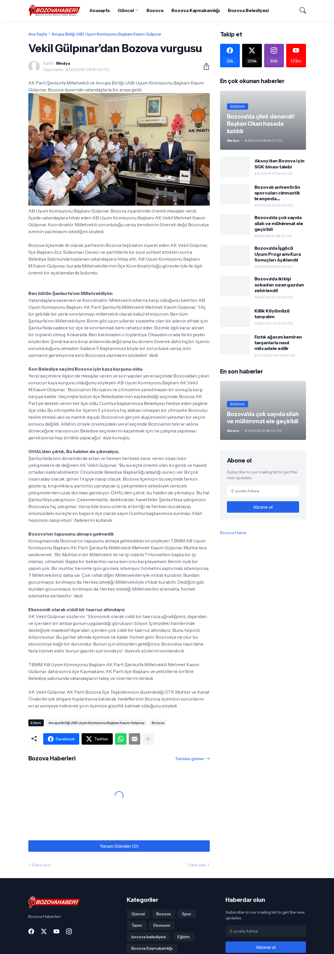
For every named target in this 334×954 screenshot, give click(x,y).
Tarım (136, 925)
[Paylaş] (204, 66)
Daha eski (197, 865)
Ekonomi (161, 925)
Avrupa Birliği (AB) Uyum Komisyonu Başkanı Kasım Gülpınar (106, 34)
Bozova (155, 10)
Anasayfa (99, 10)
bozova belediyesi (148, 936)
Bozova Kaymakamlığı (195, 10)
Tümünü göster (189, 758)
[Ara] (300, 10)
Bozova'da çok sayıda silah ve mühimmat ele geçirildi (278, 223)
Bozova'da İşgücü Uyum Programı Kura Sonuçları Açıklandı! (277, 254)
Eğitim (183, 936)
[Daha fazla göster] (148, 739)
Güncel (126, 10)
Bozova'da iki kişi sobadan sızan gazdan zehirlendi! (279, 284)
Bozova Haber (233, 532)
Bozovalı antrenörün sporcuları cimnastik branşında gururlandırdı (277, 193)
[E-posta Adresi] (263, 491)
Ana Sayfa (37, 34)
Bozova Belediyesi (248, 10)
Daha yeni (41, 865)
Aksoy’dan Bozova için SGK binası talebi (279, 163)
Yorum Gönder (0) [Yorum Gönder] (119, 846)
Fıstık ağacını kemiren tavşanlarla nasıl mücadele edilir (278, 342)
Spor (186, 913)
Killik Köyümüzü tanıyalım (272, 313)
